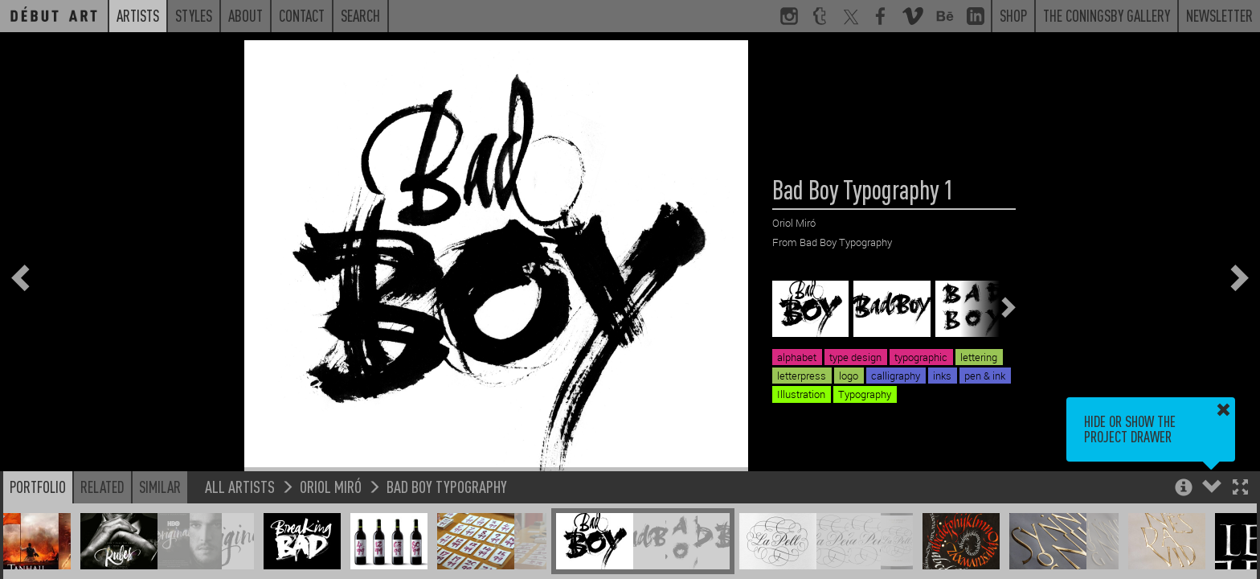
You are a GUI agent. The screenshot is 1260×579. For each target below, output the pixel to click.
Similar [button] (160, 486)
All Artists (240, 486)
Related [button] (102, 486)
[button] (1240, 488)
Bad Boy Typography (447, 486)
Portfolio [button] (38, 486)
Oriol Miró (331, 486)
